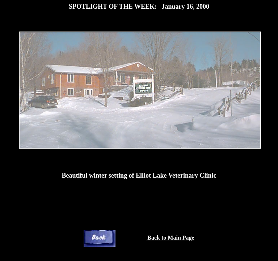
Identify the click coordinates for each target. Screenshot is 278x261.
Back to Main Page (170, 238)
